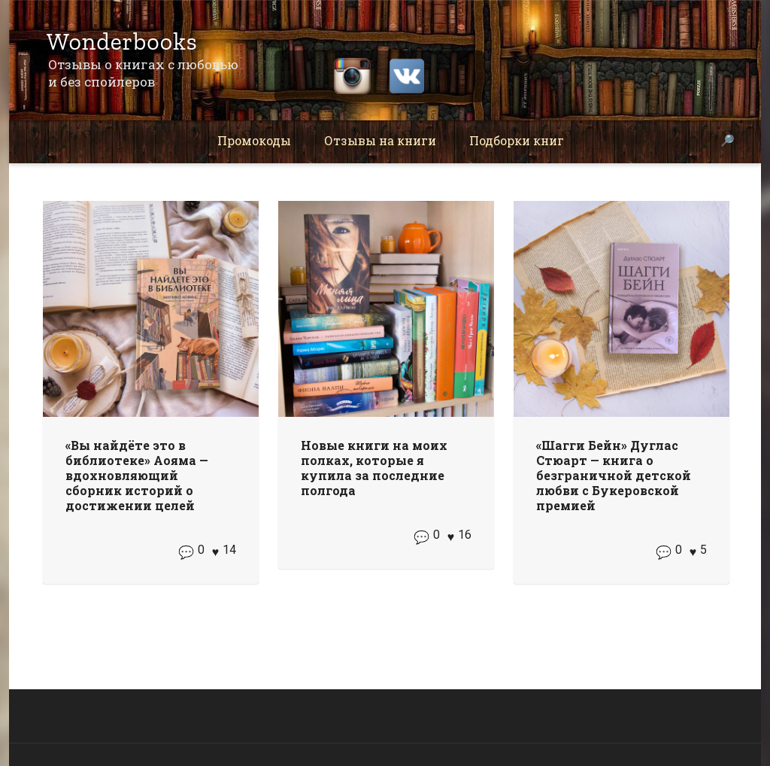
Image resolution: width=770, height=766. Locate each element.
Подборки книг (516, 140)
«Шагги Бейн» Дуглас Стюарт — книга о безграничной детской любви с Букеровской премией (613, 475)
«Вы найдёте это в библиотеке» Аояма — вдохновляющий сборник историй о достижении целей (136, 475)
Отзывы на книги (380, 140)
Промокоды (254, 140)
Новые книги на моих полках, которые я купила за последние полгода (374, 467)
